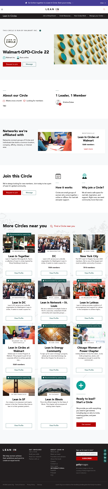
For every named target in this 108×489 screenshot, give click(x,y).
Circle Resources (65, 16)
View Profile (18, 273)
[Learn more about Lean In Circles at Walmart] (55, 141)
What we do (55, 452)
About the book (56, 459)
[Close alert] (103, 3)
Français (53, 473)
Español (53, 470)
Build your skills (34, 454)
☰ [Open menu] (2, 9)
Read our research (35, 457)
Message (29, 64)
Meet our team (56, 454)
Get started (86, 424)
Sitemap (39, 484)
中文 (52, 475)
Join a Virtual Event (50, 16)
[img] (19, 243)
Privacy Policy (31, 484)
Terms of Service (20, 484)
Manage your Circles (97, 16)
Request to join (12, 64)
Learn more (91, 149)
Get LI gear (54, 466)
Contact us (54, 464)
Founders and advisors (58, 457)
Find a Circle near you (62, 226)
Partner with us (34, 459)
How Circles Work (80, 16)
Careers (53, 461)
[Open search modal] (104, 9)
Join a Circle (33, 452)
